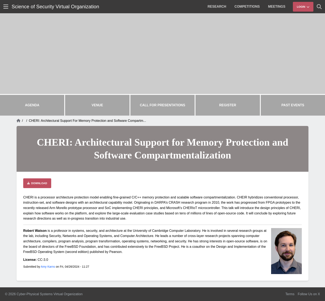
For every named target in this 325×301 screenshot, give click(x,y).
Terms (290, 294)
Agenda (32, 105)
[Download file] (37, 183)
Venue (97, 105)
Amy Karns (48, 266)
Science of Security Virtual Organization (55, 6)
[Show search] (319, 6)
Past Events (292, 105)
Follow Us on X (309, 294)
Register (227, 105)
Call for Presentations (162, 105)
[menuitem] (217, 6)
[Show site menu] (5, 6)
